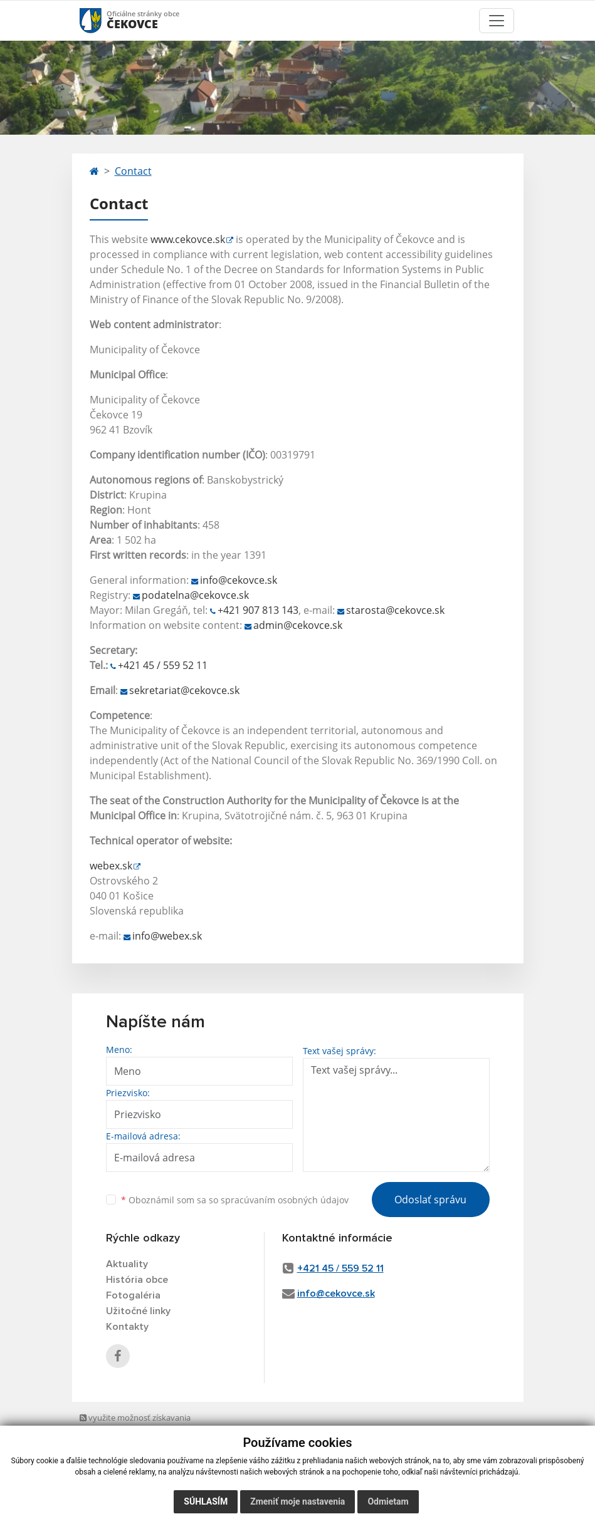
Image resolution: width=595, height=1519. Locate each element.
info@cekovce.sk (238, 580)
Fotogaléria (133, 1295)
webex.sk (111, 866)
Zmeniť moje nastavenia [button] (297, 1501)
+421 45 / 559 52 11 (163, 665)
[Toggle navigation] (496, 20)
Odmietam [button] (387, 1501)
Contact (133, 171)
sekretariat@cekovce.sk (184, 690)
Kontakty (127, 1327)
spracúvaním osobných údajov (285, 1200)
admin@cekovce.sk (297, 625)
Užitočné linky (138, 1311)
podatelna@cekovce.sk (195, 595)
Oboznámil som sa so (235, 1200)
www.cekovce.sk (187, 239)
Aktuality (127, 1264)
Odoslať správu (430, 1199)
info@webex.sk (167, 936)
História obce (137, 1280)
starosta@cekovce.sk (395, 610)
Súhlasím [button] (206, 1501)
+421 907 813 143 (258, 610)
